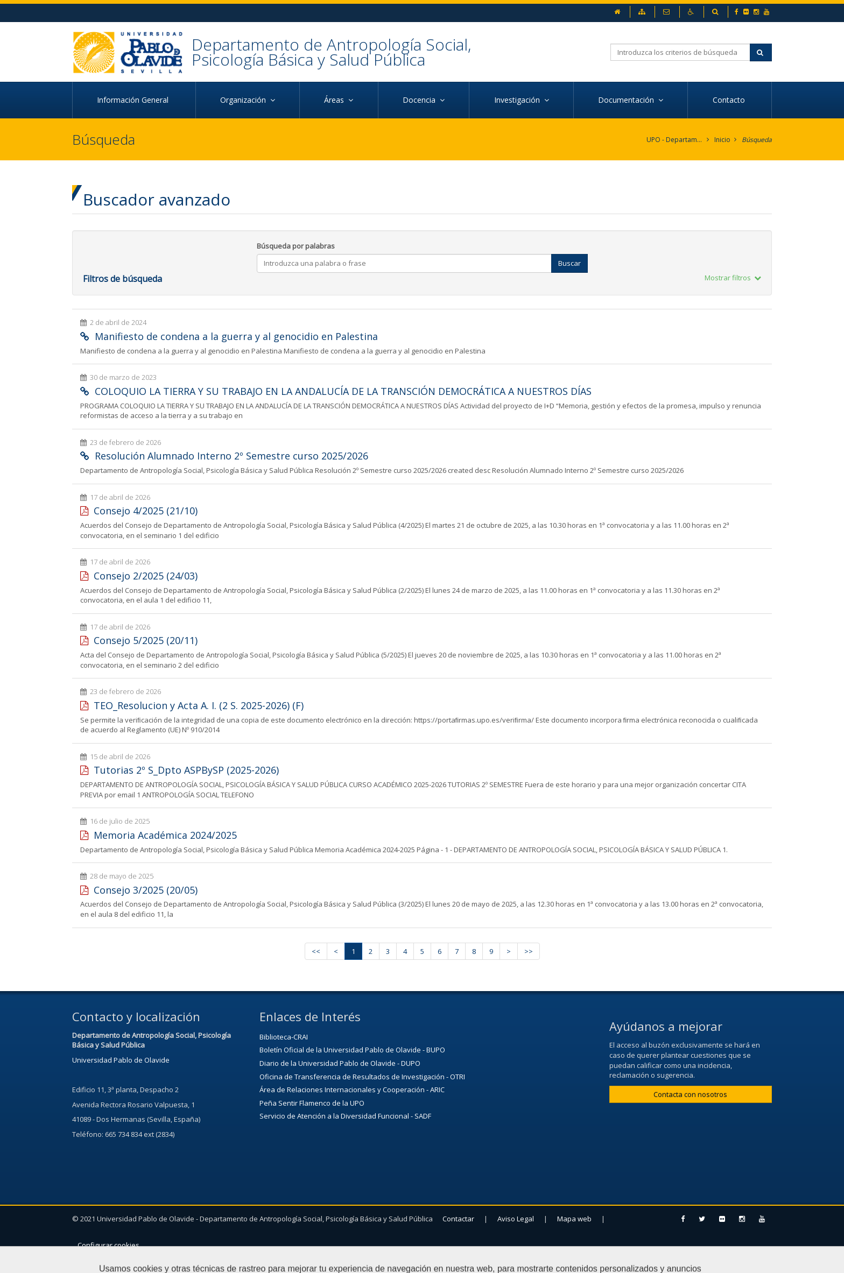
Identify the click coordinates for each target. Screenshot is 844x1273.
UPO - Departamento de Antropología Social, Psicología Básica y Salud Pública (674, 139)
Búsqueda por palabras (296, 246)
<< (316, 951)
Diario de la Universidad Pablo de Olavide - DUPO (339, 1063)
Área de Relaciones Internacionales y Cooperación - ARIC (352, 1089)
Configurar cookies (108, 1245)
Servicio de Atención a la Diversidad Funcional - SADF (345, 1116)
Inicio (722, 139)
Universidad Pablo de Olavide (121, 1060)
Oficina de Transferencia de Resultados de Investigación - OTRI (362, 1076)
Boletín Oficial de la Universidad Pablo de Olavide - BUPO (352, 1050)
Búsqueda (757, 139)
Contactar (458, 1219)
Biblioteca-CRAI (283, 1037)
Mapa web (574, 1219)
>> (528, 951)
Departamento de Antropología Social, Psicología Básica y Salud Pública (331, 51)
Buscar (569, 263)
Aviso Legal (515, 1219)
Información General (134, 100)
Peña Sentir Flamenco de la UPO (311, 1103)
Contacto (730, 100)
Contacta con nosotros (690, 1094)
